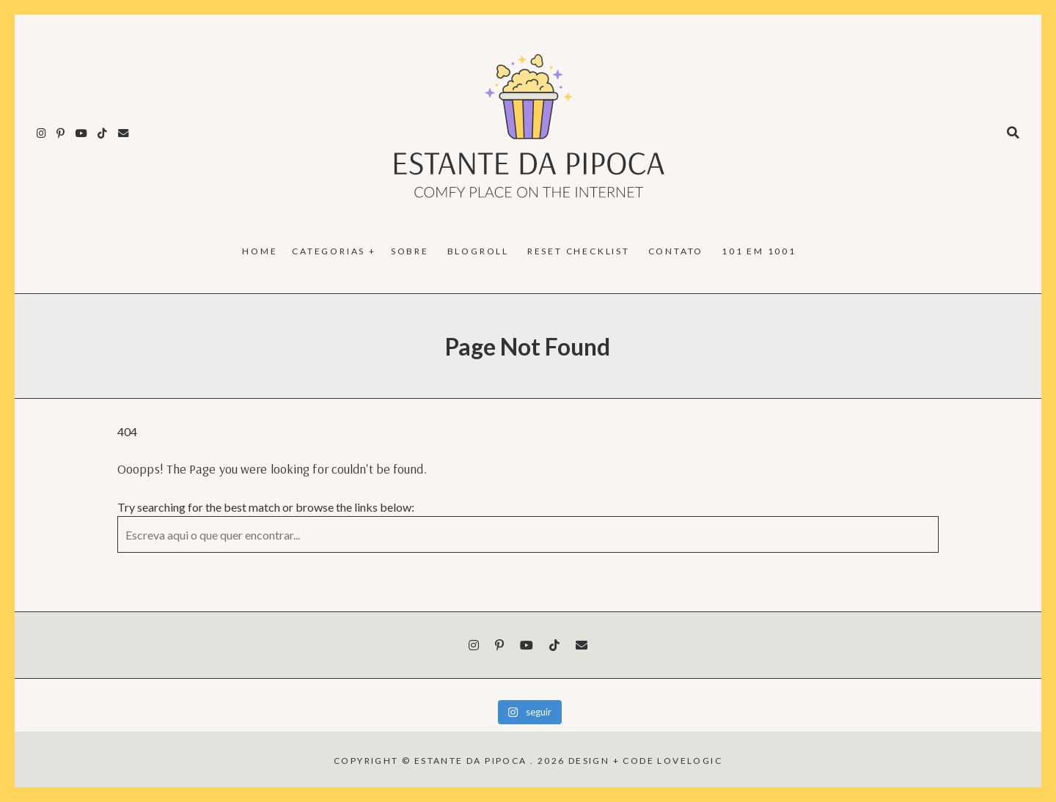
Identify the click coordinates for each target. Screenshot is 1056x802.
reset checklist (578, 251)
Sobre (410, 251)
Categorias (328, 251)
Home (259, 251)
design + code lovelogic (645, 760)
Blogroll (478, 251)
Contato (676, 251)
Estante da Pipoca (470, 760)
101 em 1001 (759, 251)
